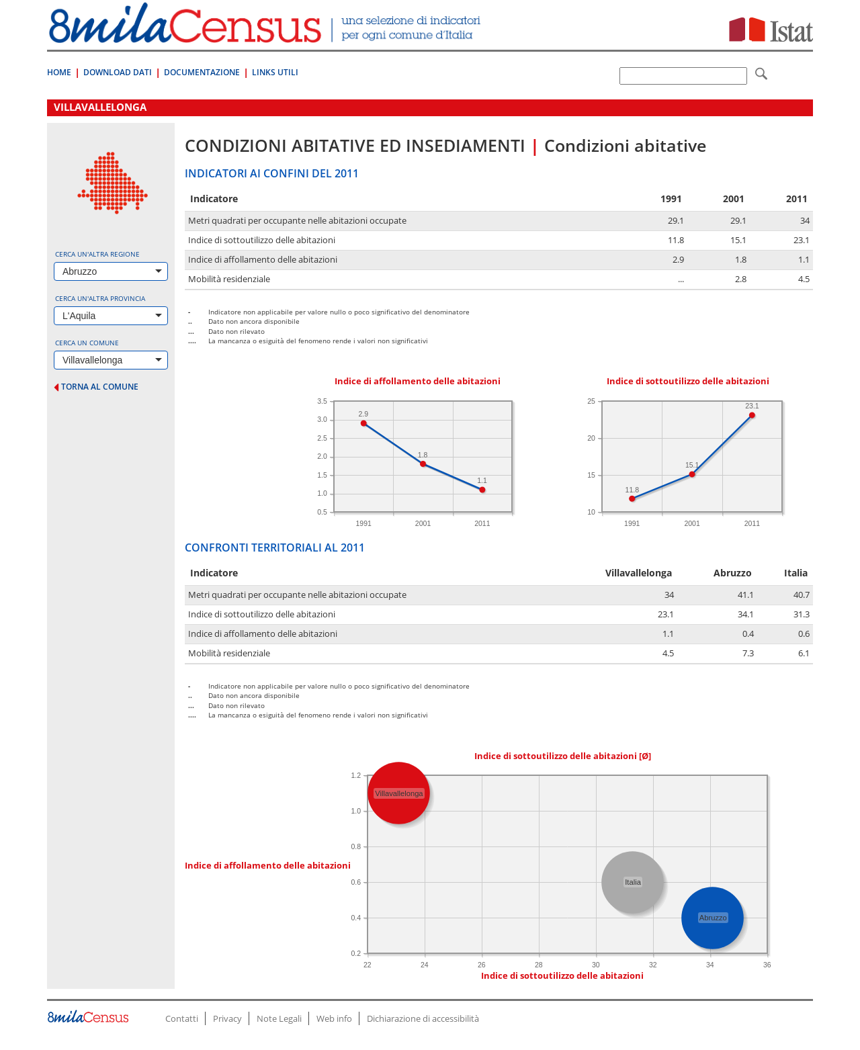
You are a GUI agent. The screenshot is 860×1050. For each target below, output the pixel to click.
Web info (334, 1018)
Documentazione (202, 72)
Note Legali (279, 1018)
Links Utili (275, 72)
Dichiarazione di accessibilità (423, 1018)
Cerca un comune (87, 342)
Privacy (227, 1018)
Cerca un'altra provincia (100, 298)
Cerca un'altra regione (97, 254)
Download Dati (117, 72)
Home (59, 72)
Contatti (181, 1018)
